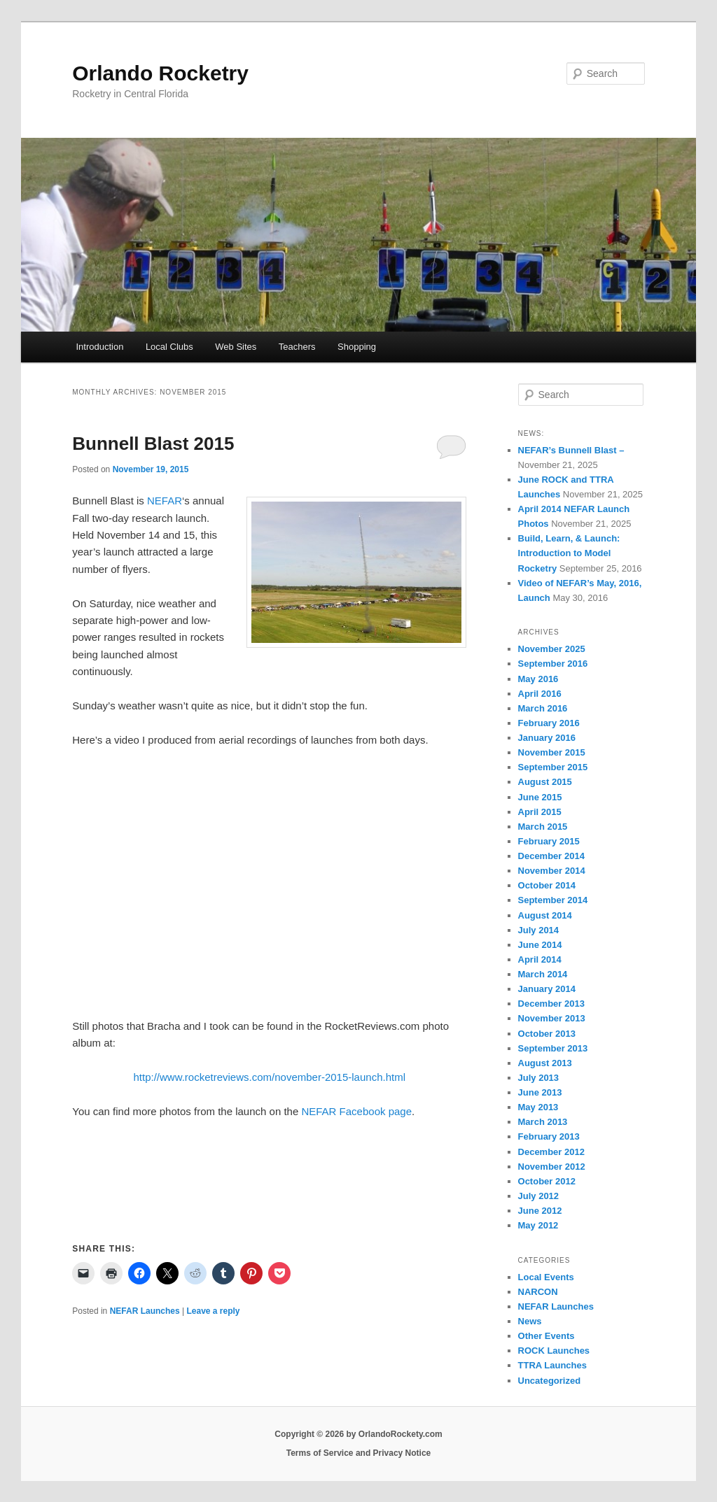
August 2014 (545, 915)
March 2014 (543, 974)
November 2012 (551, 1166)
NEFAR (164, 500)
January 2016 (547, 737)
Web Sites (235, 346)
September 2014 (553, 900)
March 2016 (543, 708)
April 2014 (540, 959)
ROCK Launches (554, 1350)
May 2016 (538, 679)
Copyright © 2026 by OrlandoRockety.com (358, 1434)
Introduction (99, 346)
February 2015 (549, 841)
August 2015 (545, 782)
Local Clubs (169, 346)
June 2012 (540, 1210)
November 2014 (551, 870)
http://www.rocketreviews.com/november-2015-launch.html (269, 1077)
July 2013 (538, 1077)
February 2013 (549, 1136)
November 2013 (551, 1018)
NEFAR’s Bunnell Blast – (571, 450)
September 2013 (553, 1048)
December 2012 (551, 1152)
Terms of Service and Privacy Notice (358, 1453)
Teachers (297, 346)
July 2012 (538, 1196)
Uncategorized (549, 1380)
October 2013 (547, 1033)
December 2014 (551, 856)
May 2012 (538, 1225)
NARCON (538, 1292)
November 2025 (551, 649)
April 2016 (540, 693)
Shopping (356, 346)
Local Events (546, 1277)
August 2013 (545, 1063)
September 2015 (553, 767)
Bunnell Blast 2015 (153, 443)
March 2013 (543, 1122)
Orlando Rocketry (160, 73)
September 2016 (553, 663)
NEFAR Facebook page (356, 1111)
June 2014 (540, 945)
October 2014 (547, 885)
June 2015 (540, 797)
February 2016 (549, 723)
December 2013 (551, 1003)
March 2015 (543, 826)
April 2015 (540, 812)
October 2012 (547, 1181)
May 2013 (538, 1107)
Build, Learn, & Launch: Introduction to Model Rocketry (569, 553)
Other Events (546, 1336)
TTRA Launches (552, 1365)
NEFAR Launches (145, 1311)
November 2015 (551, 752)
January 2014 (547, 989)
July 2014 (538, 930)
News (530, 1321)
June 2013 (540, 1092)
